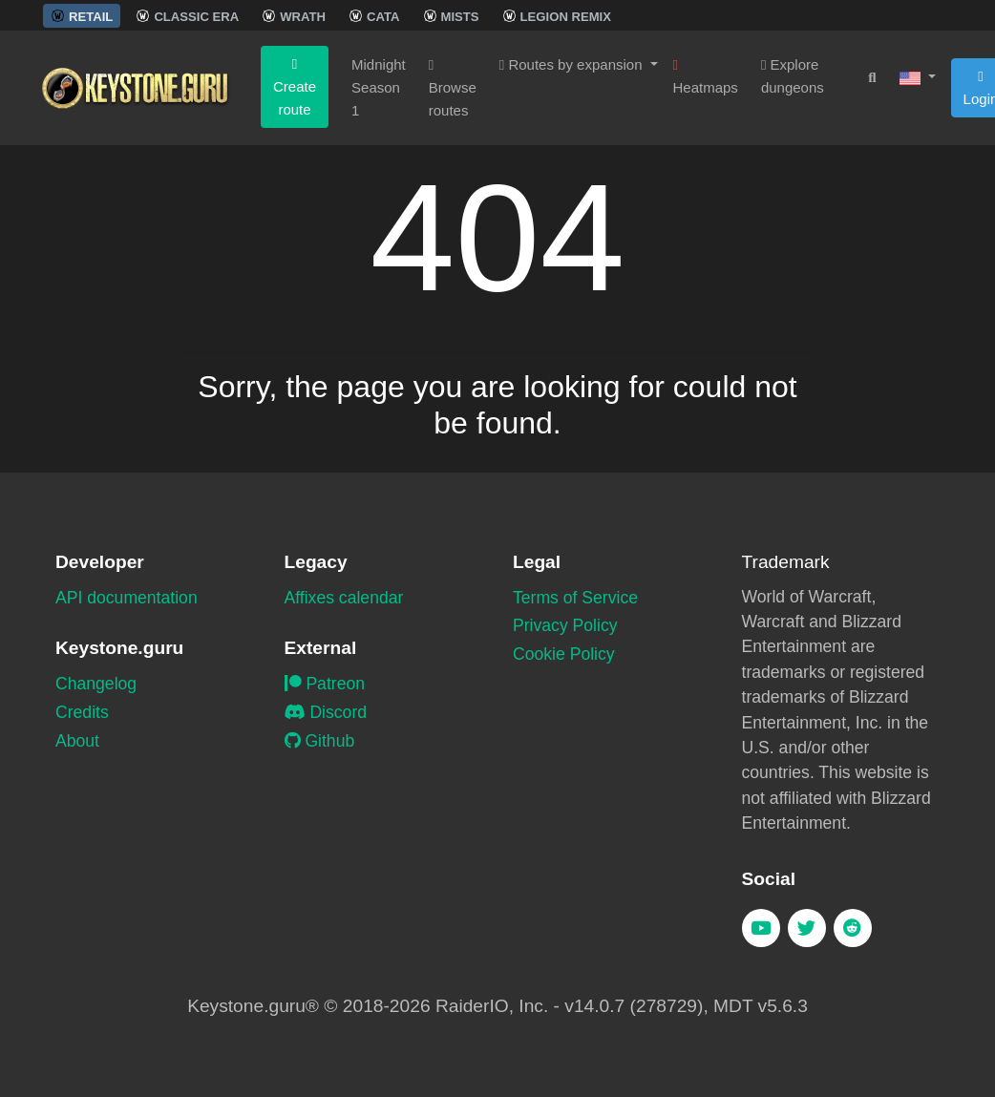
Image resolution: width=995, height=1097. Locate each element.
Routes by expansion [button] (572, 64)
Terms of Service (575, 597)
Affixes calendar (344, 597)
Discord (326, 712)
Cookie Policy (564, 654)
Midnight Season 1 (378, 87)
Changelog (96, 683)
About (77, 740)
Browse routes (452, 88)
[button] (917, 77)
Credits (82, 712)
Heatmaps (705, 76)
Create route (294, 87)
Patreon (325, 683)
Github (320, 740)
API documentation (126, 597)
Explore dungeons (792, 75)
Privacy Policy (565, 625)
